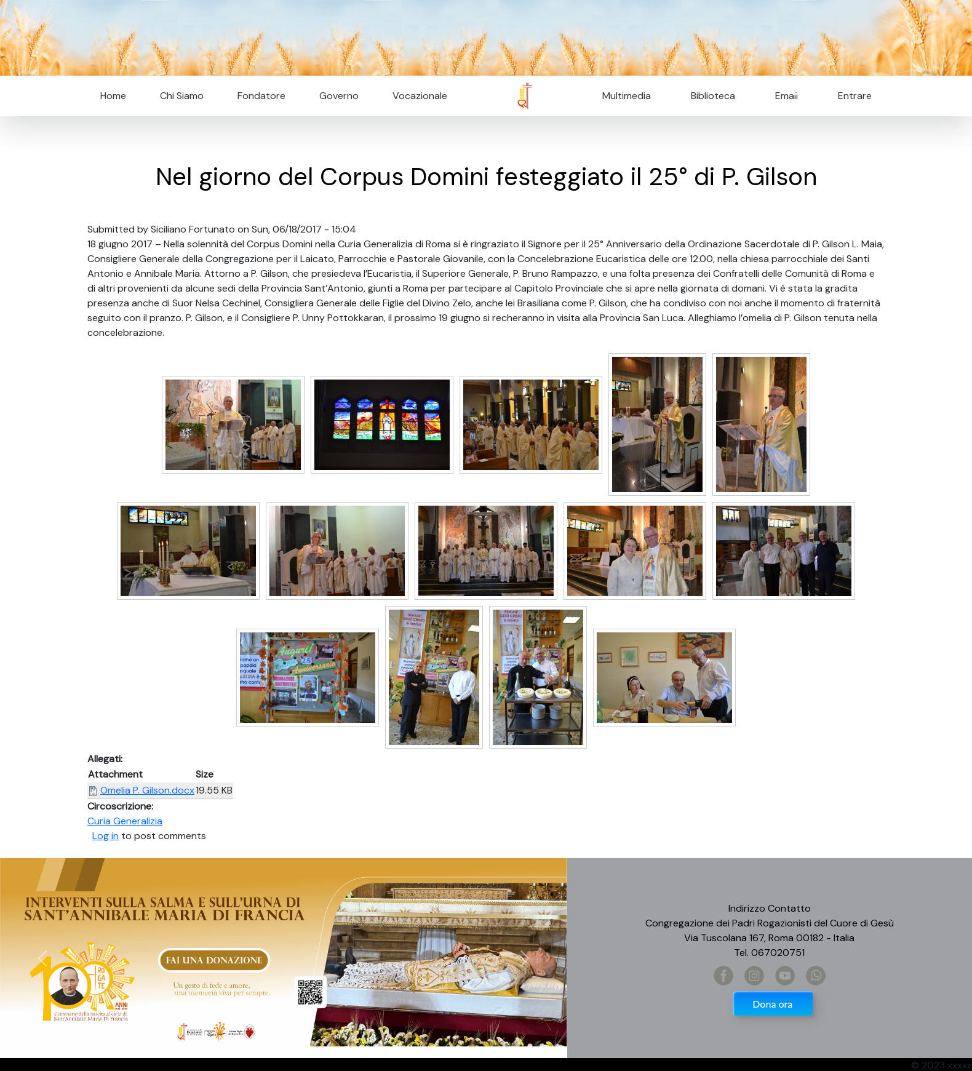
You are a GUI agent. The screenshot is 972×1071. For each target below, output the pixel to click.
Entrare (855, 95)
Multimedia (626, 95)
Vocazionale (419, 95)
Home (113, 95)
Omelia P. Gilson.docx (147, 790)
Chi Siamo (182, 95)
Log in (105, 835)
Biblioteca (713, 95)
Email (783, 95)
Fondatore (261, 95)
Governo (339, 95)
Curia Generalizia (124, 820)
